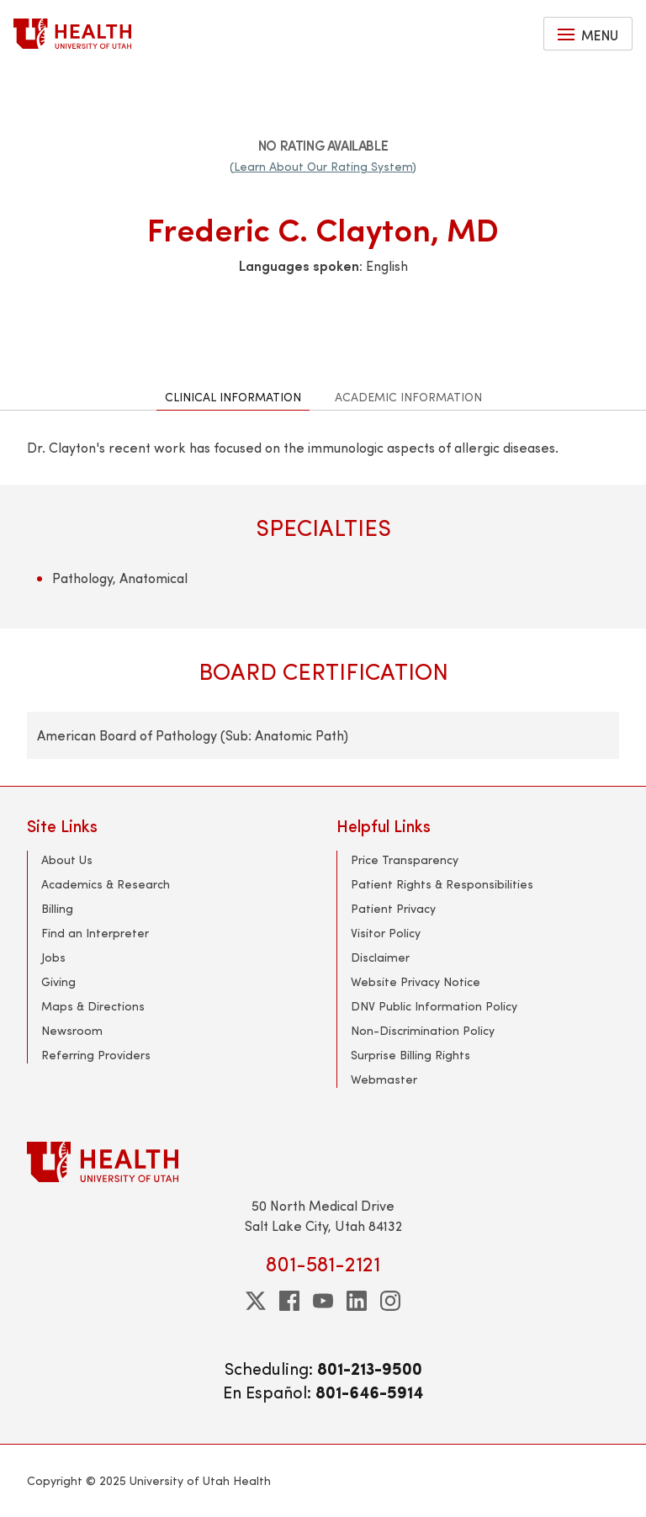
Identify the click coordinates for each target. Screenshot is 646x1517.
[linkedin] (357, 1301)
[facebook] (289, 1301)
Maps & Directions (93, 1006)
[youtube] (323, 1301)
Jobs (53, 957)
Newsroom (72, 1030)
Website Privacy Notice (415, 981)
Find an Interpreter (95, 933)
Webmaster (384, 1079)
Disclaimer (380, 957)
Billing (57, 908)
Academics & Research (105, 884)
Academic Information (408, 397)
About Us (67, 859)
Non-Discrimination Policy (423, 1030)
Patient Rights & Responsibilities (442, 884)
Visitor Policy (386, 933)
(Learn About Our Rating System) (323, 166)
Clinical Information (233, 397)
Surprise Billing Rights (410, 1055)
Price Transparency (404, 859)
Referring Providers (96, 1055)
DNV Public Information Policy (434, 1006)
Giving (58, 981)
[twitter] (256, 1301)
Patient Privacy (393, 908)
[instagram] (390, 1301)
